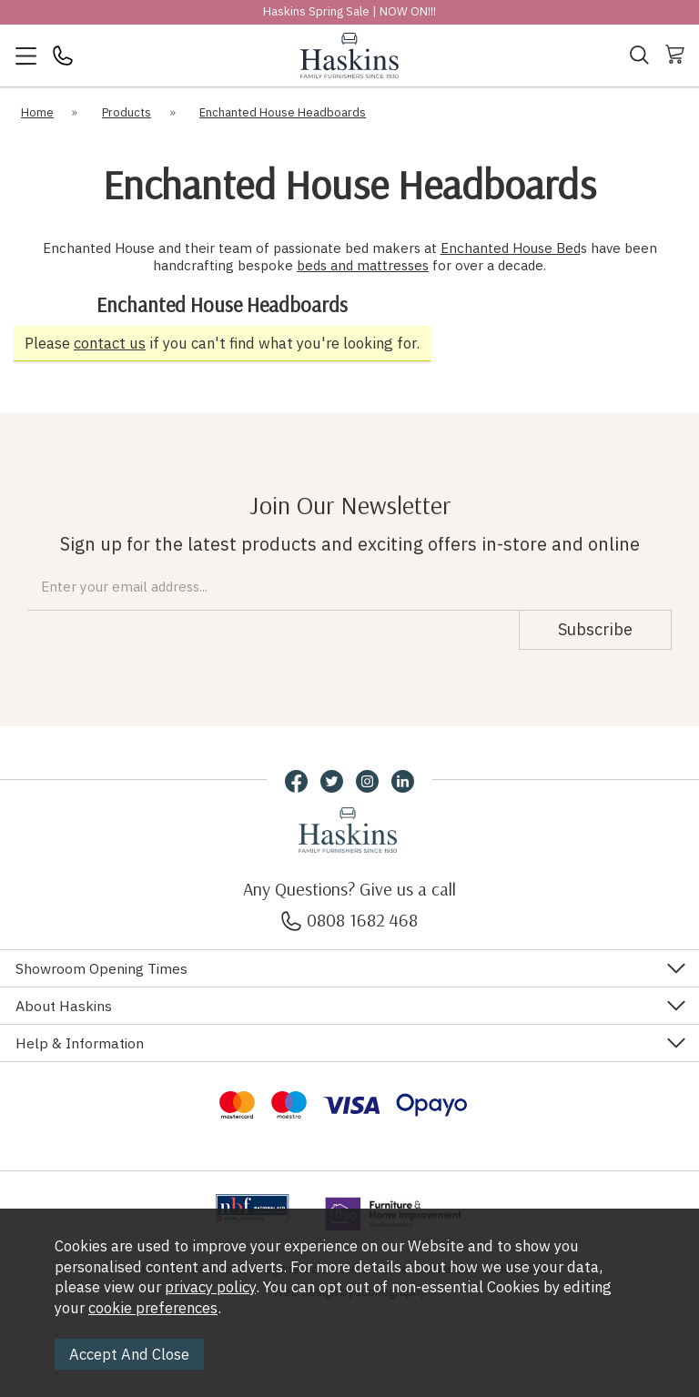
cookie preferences (153, 1308)
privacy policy (210, 1287)
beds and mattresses (363, 265)
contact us (110, 343)
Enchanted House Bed (511, 248)
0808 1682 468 (349, 919)
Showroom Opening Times (101, 968)
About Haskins (63, 1006)
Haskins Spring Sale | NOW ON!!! (349, 11)
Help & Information (79, 1043)
